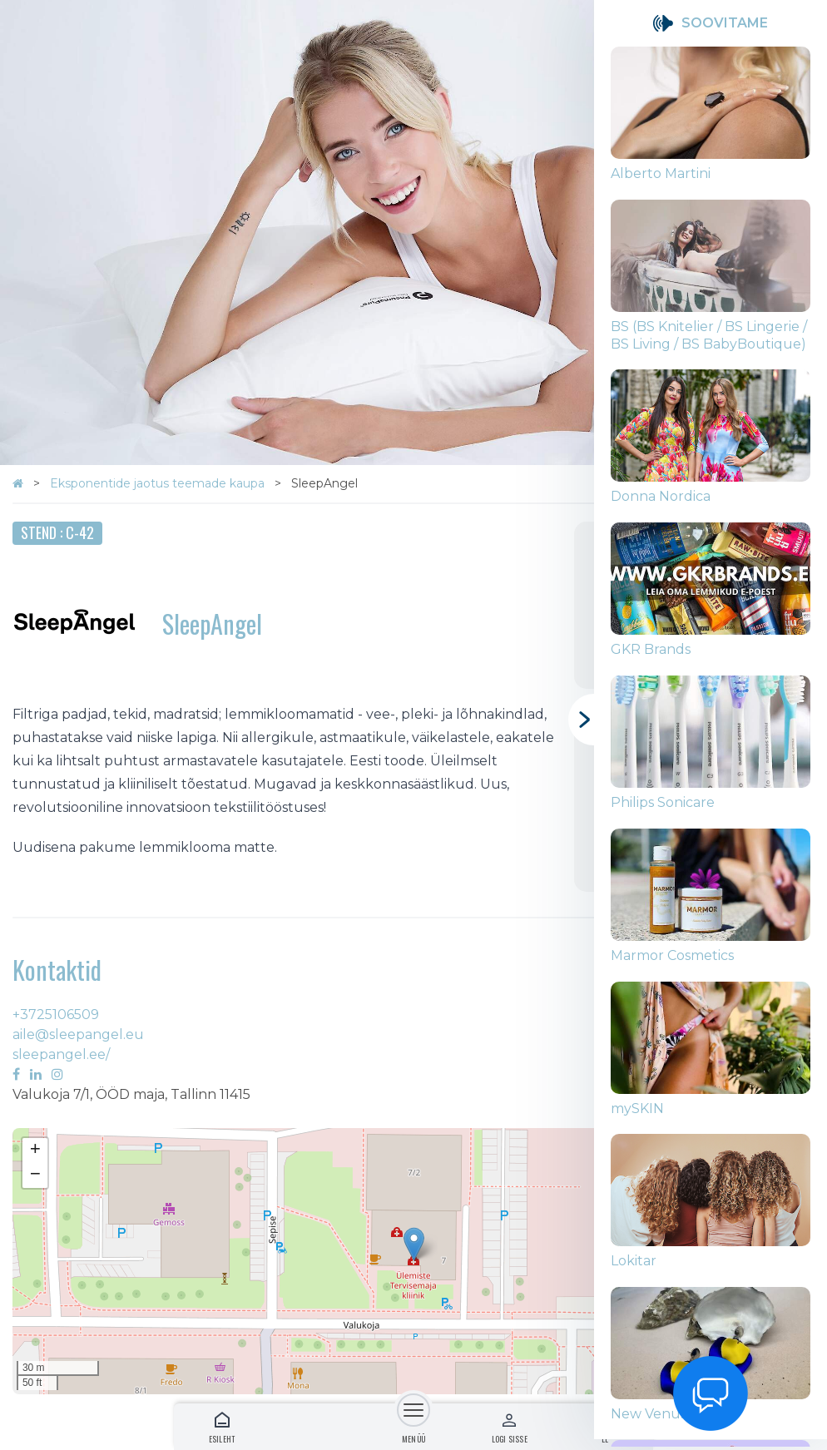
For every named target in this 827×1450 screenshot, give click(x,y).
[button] (414, 1244)
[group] (710, 123)
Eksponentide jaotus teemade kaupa (159, 483)
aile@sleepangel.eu (78, 1034)
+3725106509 (55, 1014)
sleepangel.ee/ (61, 1054)
